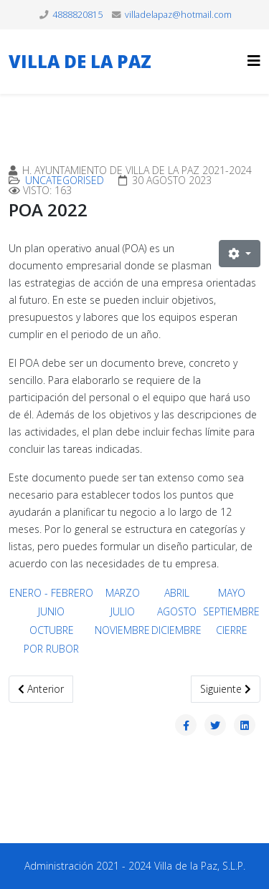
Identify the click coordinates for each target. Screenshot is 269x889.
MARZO (122, 593)
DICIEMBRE (176, 630)
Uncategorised (64, 180)
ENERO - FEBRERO (51, 593)
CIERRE (231, 630)
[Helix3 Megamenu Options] (253, 60)
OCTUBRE (51, 630)
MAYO (231, 593)
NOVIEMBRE (122, 630)
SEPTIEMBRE (231, 611)
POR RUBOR (51, 648)
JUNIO (51, 611)
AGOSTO (177, 611)
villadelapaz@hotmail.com (178, 15)
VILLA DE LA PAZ (80, 61)
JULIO (122, 611)
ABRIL (176, 593)
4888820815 (77, 15)
